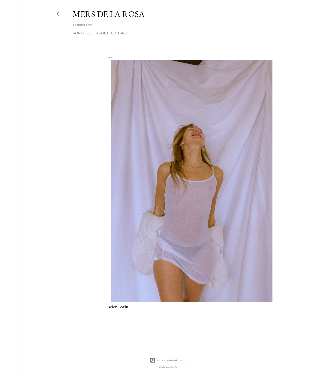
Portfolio (83, 33)
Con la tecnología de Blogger (168, 360)
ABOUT (102, 33)
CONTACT (119, 33)
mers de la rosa (109, 14)
